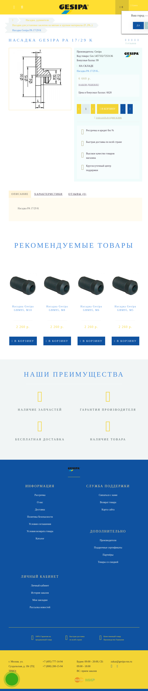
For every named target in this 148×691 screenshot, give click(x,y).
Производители (108, 540)
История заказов (40, 592)
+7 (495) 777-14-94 (53, 661)
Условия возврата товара (40, 531)
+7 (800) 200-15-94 (53, 666)
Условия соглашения (40, 524)
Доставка (40, 509)
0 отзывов (130, 43)
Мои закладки (39, 600)
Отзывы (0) (77, 194)
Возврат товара (108, 502)
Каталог (40, 538)
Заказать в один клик (109, 118)
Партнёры (108, 554)
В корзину (107, 109)
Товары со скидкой (108, 562)
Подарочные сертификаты (108, 547)
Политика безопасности (40, 516)
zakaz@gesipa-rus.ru (121, 661)
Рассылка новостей (40, 607)
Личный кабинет (40, 585)
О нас (40, 502)
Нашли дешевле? (89, 84)
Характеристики (48, 194)
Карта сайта (108, 509)
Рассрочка (40, 495)
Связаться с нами (108, 495)
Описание (20, 194)
